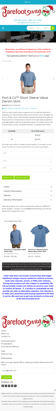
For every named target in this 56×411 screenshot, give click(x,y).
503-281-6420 (20, 20)
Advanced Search (8, 341)
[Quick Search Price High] (47, 28)
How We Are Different (10, 347)
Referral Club (6, 354)
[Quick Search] (31, 28)
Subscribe (7, 377)
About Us (5, 334)
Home (3, 331)
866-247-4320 (35, 20)
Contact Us (5, 336)
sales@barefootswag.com (28, 23)
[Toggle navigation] (3, 28)
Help (3, 351)
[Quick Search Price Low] (39, 28)
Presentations (6, 344)
